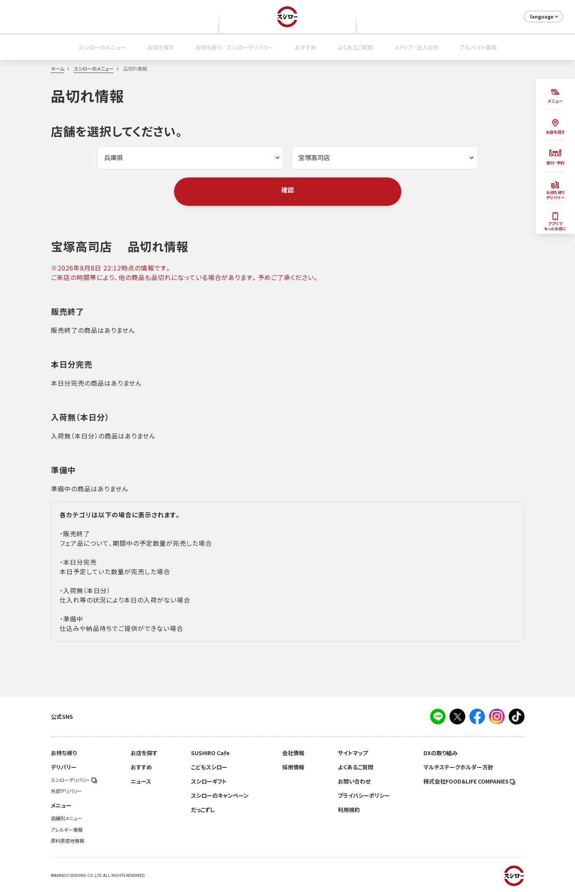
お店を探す (160, 47)
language (545, 16)
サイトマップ (353, 753)
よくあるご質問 (355, 47)
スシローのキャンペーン (220, 795)
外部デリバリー (66, 791)
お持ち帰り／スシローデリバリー (234, 47)
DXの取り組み (440, 753)
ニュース (141, 781)
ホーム (57, 68)
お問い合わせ (354, 781)
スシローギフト (209, 781)
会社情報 (293, 753)
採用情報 (293, 767)
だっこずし (203, 810)
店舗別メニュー (66, 818)
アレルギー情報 (66, 829)
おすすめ (305, 47)
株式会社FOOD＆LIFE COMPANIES (469, 781)
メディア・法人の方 (416, 47)
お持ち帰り (64, 753)
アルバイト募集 (478, 47)
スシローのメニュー (102, 47)
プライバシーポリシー (364, 795)
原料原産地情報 (67, 840)
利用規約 (349, 810)
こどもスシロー (209, 767)
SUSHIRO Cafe (210, 753)
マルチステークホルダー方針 (458, 767)
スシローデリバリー (74, 780)
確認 (287, 189)
